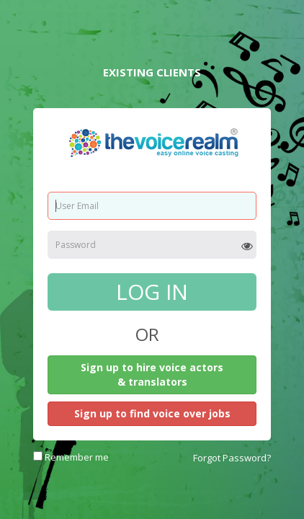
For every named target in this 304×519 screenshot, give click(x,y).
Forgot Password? (232, 457)
